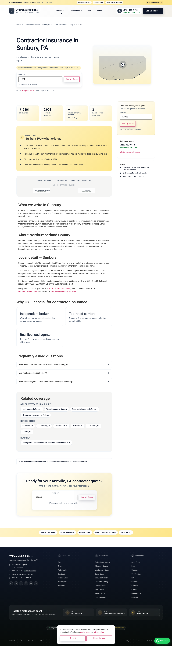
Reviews (134, 586)
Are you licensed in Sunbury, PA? (33, 373)
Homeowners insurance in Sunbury (35, 415)
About (88, 11)
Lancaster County (101, 582)
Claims (134, 589)
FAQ (132, 578)
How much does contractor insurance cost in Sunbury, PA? (44, 364)
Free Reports (136, 593)
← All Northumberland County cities (32, 462)
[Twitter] (16, 583)
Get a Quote (135, 562)
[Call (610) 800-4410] (129, 10)
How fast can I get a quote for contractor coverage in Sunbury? (46, 381)
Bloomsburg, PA (44, 426)
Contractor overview (79, 462)
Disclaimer (142, 641)
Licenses (133, 641)
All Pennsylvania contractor (59, 462)
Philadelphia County (102, 562)
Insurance (61, 11)
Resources (76, 11)
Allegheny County (101, 566)
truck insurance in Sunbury (60, 288)
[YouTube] (21, 583)
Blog (133, 566)
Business (61, 586)
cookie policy (85, 632)
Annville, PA (26, 432)
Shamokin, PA (27, 426)
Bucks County (100, 574)
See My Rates (72, 79)
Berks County (100, 593)
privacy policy (99, 632)
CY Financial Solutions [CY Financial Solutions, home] (20, 556)
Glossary (134, 570)
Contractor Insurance (32, 24)
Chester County (100, 586)
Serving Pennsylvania (114, 2)
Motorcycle (62, 582)
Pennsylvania (47, 24)
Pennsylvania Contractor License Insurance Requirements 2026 (46, 443)
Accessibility (125, 641)
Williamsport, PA (61, 426)
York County (99, 589)
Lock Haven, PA (93, 426)
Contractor (62, 574)
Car (59, 562)
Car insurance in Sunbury (31, 409)
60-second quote (154, 2)
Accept (73, 638)
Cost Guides (136, 574)
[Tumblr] (36, 583)
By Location (102, 555)
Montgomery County (102, 570)
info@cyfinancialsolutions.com (130, 152)
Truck (60, 566)
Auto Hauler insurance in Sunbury (84, 409)
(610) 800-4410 (17, 571)
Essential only (99, 638)
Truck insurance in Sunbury (56, 409)
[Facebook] (11, 583)
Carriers (134, 582)
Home (18, 24)
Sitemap (134, 597)
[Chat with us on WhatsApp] (162, 641)
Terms (117, 641)
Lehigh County (100, 597)
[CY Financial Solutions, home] (26, 10)
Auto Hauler (62, 570)
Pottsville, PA (77, 426)
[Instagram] (26, 583)
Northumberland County (64, 24)
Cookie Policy (151, 641)
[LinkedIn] (31, 583)
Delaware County (101, 578)
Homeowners (63, 578)
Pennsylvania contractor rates (63, 291)
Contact (99, 11)
